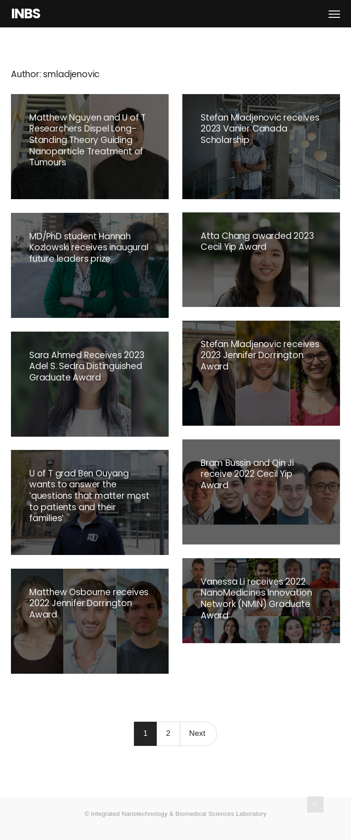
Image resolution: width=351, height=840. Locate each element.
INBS (25, 13)
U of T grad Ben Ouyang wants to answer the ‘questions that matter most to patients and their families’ (89, 496)
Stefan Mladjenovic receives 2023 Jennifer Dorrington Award (260, 355)
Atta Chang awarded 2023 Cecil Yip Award (257, 242)
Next (197, 733)
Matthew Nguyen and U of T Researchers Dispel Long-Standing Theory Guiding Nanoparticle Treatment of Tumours (87, 140)
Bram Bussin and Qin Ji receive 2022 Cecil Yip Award (247, 474)
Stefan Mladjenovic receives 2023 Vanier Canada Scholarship (260, 128)
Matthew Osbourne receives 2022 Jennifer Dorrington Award (89, 603)
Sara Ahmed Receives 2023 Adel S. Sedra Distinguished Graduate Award (86, 366)
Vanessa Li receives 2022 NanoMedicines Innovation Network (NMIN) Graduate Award (256, 599)
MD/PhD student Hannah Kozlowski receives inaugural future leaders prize (89, 247)
